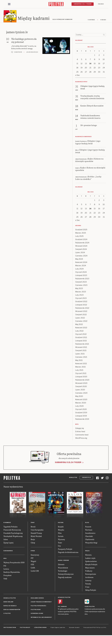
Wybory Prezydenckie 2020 (14, 562)
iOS (59, 606)
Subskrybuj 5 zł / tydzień (82, 4)
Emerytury (35, 555)
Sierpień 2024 (81, 249)
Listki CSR (35, 571)
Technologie (62, 571)
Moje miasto (90, 568)
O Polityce (7, 613)
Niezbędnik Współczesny (13, 536)
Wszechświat (63, 568)
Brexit (33, 526)
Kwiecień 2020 (81, 399)
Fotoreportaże (90, 574)
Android (64, 606)
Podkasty (88, 571)
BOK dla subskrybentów (12, 609)
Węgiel (33, 561)
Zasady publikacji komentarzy (41, 602)
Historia (88, 555)
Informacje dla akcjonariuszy (41, 617)
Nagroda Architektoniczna (68, 552)
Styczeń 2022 (81, 334)
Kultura (60, 522)
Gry (59, 546)
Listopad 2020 (81, 377)
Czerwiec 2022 (81, 321)
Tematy (88, 584)
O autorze (91, 20)
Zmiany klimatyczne (66, 574)
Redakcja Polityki (10, 598)
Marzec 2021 (80, 367)
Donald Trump (36, 533)
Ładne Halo (62, 627)
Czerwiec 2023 (81, 285)
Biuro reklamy (8, 602)
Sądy (5, 578)
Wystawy (61, 539)
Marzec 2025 (80, 233)
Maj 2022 (79, 324)
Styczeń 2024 (81, 272)
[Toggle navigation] (9, 4)
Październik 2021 (82, 344)
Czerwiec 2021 (81, 357)
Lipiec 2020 (80, 390)
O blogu (103, 20)
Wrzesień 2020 (81, 383)
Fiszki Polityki (90, 606)
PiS (5, 566)
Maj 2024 (79, 259)
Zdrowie (61, 564)
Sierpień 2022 (81, 315)
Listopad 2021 (81, 341)
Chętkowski (89, 539)
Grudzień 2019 (81, 413)
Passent (88, 526)
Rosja (33, 539)
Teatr (60, 542)
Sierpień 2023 (81, 282)
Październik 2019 (82, 419)
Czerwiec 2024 (81, 256)
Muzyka (61, 530)
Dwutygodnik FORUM (10, 627)
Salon (6, 539)
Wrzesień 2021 (81, 347)
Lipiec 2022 (80, 318)
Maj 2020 (79, 396)
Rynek (33, 551)
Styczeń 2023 (81, 298)
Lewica (6, 569)
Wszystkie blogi (91, 542)
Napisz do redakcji (10, 606)
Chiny (33, 542)
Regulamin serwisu (37, 598)
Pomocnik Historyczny (12, 530)
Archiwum (89, 577)
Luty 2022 (79, 331)
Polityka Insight (25, 627)
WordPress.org (81, 438)
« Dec (77, 75)
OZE (32, 564)
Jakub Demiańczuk (32, 52)
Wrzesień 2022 (81, 311)
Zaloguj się (79, 428)
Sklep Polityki (90, 590)
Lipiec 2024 (80, 252)
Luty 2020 (79, 406)
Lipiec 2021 (80, 354)
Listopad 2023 (81, 275)
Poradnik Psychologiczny (13, 533)
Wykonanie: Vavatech (74, 627)
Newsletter (73, 477)
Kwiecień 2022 (81, 328)
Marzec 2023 (80, 292)
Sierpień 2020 (81, 386)
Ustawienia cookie (37, 613)
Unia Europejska (37, 530)
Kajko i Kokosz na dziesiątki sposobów (89, 160)
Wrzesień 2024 (81, 246)
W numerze (7, 522)
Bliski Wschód (36, 536)
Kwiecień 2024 (81, 262)
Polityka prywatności (38, 606)
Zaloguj (101, 4)
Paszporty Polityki (65, 549)
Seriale (60, 536)
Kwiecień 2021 (81, 364)
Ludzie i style (90, 558)
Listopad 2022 (81, 305)
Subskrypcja (86, 477)
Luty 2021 (79, 370)
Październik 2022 (82, 308)
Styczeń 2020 (81, 409)
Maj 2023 (79, 288)
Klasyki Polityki (91, 564)
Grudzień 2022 (81, 301)
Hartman (88, 530)
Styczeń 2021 (80, 373)
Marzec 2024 (80, 266)
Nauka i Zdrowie (63, 560)
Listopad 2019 (81, 416)
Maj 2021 (79, 360)
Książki (61, 526)
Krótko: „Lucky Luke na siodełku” (88, 177)
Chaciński (89, 536)
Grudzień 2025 (81, 230)
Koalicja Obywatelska (12, 572)
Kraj (5, 558)
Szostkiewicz (90, 533)
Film (60, 533)
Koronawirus (8, 551)
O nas (87, 587)
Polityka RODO (36, 609)
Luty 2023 (79, 295)
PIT (32, 558)
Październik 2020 (82, 380)
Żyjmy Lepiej (8, 542)
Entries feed (80, 431)
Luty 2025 (79, 236)
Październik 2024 (82, 243)
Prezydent (7, 575)
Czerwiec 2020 (81, 393)
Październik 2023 (82, 279)
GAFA (33, 568)
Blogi (87, 522)
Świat (33, 522)
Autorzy (88, 580)
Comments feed (81, 435)
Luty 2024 (79, 269)
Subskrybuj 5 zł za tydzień (68, 462)
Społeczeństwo (91, 561)
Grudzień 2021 (81, 337)
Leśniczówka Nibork (40, 627)
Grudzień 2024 (81, 239)
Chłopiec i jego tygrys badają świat (87, 142)
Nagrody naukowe (65, 577)
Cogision (57, 627)
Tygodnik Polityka (11, 526)
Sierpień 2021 (80, 350)
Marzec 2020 (80, 403)
